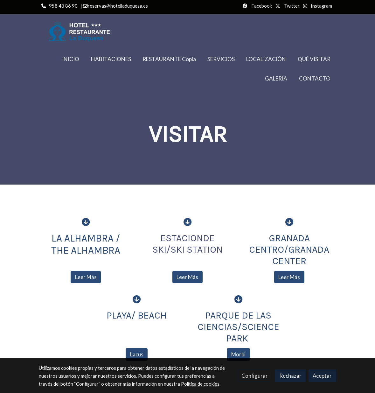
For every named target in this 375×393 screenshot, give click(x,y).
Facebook (261, 6)
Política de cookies (200, 384)
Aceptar (322, 375)
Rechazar (290, 375)
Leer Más (86, 277)
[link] (85, 32)
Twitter (291, 6)
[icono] (86, 221)
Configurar (254, 375)
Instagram (321, 6)
